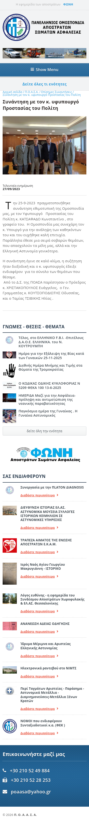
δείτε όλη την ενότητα (44, 431)
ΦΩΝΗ (68, 4)
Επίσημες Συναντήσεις (57, 92)
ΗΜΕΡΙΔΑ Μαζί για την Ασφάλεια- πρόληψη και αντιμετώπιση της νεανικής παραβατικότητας (47, 399)
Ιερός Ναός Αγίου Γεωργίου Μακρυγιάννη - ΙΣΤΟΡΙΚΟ (42, 566)
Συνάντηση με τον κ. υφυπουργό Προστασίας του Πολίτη (42, 95)
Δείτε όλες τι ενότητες (45, 84)
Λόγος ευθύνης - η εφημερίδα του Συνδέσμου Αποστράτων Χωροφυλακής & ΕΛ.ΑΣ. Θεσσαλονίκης (52, 599)
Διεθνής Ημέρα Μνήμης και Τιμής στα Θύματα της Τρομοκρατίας (50, 367)
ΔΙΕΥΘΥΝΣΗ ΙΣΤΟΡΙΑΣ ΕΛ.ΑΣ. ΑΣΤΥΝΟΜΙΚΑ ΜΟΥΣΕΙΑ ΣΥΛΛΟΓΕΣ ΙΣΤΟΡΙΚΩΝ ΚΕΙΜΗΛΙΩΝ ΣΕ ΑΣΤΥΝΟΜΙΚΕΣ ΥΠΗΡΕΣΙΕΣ (47, 513)
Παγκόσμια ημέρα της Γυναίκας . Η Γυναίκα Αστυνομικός (48, 413)
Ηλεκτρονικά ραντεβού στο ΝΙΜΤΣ (48, 668)
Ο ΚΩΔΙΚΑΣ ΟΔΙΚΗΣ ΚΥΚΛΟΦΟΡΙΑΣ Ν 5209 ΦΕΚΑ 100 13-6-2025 (49, 385)
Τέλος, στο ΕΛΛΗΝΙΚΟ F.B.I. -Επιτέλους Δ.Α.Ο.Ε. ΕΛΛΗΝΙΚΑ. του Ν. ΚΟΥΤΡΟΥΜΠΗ (51, 341)
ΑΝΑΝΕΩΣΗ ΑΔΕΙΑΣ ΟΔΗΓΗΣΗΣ (45, 624)
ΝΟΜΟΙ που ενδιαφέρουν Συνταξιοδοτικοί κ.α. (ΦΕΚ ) (42, 723)
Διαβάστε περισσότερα (39, 495)
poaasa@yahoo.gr (31, 791)
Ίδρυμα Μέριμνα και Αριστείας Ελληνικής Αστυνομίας (45, 646)
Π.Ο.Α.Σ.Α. (32, 92)
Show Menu (44, 69)
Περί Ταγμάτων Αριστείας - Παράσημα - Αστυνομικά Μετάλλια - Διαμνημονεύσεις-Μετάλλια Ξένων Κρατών (52, 694)
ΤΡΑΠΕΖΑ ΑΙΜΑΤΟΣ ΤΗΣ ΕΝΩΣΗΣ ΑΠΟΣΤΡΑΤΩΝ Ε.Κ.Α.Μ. (46, 542)
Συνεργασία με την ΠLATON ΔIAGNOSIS (52, 487)
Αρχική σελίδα (12, 92)
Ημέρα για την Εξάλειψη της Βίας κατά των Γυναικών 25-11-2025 (51, 355)
